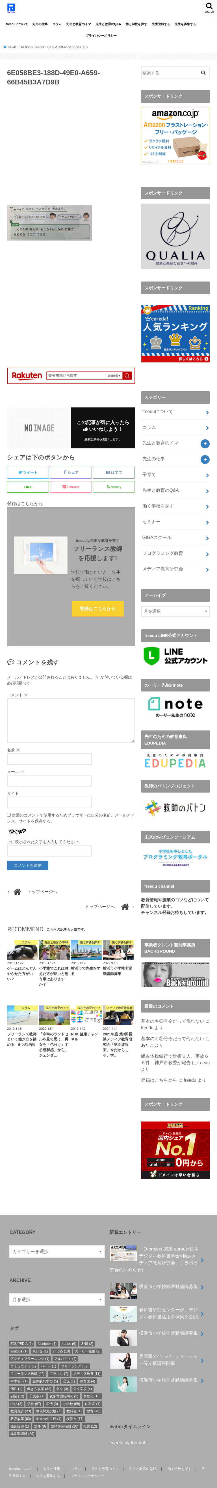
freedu (147, 1017)
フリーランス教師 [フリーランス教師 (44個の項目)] (27, 1361)
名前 (13, 758)
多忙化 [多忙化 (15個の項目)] (92, 1384)
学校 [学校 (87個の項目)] (34, 1391)
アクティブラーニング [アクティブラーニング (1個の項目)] (29, 1346)
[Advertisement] (71, 149)
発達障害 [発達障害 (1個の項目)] (19, 1413)
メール (15, 780)
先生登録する (161, 24)
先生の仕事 (40, 24)
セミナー (150, 514)
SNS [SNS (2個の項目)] (87, 1331)
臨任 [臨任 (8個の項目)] (40, 1413)
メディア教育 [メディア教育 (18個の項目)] (87, 1361)
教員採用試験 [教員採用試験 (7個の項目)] (48, 1398)
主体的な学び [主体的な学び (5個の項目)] (45, 1369)
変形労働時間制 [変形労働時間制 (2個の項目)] (63, 1384)
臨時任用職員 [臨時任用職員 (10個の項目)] (64, 1413)
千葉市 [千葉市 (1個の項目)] (36, 1384)
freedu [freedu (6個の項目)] (69, 1331)
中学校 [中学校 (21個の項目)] (19, 1369)
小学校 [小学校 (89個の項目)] (71, 1391)
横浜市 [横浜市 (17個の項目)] (75, 1406)
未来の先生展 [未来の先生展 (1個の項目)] (48, 1406)
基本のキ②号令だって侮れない (170, 1011)
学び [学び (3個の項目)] (16, 1391)
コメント (17, 703)
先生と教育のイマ (78, 24)
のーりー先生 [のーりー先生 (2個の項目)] (87, 1338)
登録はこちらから (98, 613)
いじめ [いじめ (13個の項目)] (61, 1338)
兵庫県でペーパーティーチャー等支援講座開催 (154, 1348)
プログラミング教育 (161, 544)
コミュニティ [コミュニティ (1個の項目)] (23, 1354)
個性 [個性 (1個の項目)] (16, 1376)
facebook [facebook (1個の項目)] (47, 1331)
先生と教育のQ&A (108, 24)
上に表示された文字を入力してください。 (44, 850)
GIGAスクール (156, 529)
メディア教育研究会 (161, 559)
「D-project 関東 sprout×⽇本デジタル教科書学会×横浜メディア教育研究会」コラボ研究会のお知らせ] (154, 1245)
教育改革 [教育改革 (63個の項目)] (20, 1406)
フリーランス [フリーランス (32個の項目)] (74, 1354)
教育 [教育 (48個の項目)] (94, 1398)
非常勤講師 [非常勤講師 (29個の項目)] (22, 1421)
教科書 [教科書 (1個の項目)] (74, 1398)
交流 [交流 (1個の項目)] (69, 1369)
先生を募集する (185, 24)
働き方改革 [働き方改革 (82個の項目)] (39, 1376)
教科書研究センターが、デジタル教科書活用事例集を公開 (154, 1301)
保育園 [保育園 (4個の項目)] (87, 1369)
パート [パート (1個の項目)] (48, 1354)
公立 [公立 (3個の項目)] (62, 1376)
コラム (57, 24)
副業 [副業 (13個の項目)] (17, 1384)
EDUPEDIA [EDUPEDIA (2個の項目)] (21, 1331)
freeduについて (17, 24)
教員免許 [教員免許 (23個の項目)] (20, 1398)
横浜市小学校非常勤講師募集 (154, 1276)
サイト (13, 802)
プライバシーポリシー (101, 35)
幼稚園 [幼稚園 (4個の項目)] (92, 1391)
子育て (148, 470)
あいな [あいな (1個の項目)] (40, 1338)
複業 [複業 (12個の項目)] (90, 1413)
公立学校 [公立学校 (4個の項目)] (82, 1376)
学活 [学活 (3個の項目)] (52, 1391)
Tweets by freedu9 (127, 1429)
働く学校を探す (136, 24)
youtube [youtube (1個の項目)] (19, 1338)
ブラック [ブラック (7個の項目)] (58, 1361)
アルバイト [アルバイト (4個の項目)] (65, 1346)
